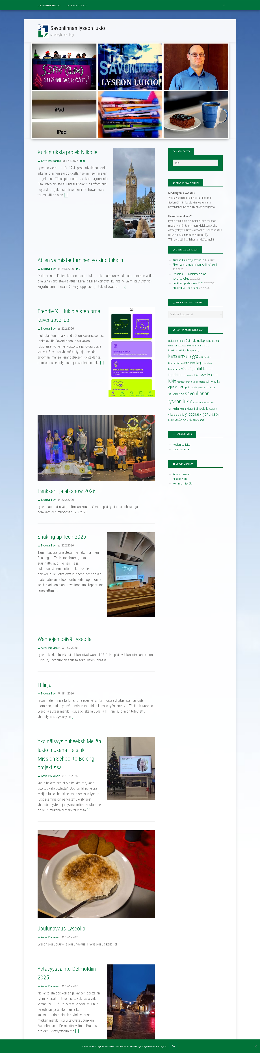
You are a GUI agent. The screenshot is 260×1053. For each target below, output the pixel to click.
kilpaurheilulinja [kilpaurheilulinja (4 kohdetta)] (176, 363)
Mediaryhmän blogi (49, 5)
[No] (255, 1046)
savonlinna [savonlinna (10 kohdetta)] (176, 395)
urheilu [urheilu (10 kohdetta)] (173, 409)
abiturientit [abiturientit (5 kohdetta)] (179, 341)
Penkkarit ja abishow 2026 (67, 470)
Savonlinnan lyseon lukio (78, 28)
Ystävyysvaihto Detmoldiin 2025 (73, 918)
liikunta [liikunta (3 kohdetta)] (190, 376)
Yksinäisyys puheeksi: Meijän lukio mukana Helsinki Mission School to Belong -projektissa (71, 714)
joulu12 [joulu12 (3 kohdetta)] (201, 351)
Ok (173, 1046)
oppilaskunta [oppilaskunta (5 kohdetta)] (190, 388)
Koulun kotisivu (181, 445)
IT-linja (44, 648)
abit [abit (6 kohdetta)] (170, 341)
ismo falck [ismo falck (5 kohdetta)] (203, 346)
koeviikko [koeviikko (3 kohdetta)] (208, 364)
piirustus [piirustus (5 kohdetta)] (210, 388)
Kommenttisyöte (182, 484)
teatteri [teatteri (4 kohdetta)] (210, 403)
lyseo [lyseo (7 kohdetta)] (203, 376)
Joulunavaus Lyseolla (61, 878)
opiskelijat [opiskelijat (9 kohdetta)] (175, 387)
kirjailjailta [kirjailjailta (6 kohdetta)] (190, 363)
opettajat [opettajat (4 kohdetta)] (200, 382)
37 (51, 1003)
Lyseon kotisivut (77, 5)
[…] (66, 195)
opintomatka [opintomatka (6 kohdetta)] (212, 382)
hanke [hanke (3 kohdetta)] (170, 346)
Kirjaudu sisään (181, 474)
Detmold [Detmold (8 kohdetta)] (190, 341)
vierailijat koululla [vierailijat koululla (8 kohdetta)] (197, 409)
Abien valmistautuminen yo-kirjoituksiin (80, 254)
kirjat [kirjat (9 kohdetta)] (200, 363)
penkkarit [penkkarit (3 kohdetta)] (201, 388)
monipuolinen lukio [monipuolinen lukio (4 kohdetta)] (186, 382)
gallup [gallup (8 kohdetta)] (201, 341)
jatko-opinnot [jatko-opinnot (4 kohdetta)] (191, 350)
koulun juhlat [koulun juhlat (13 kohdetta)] (191, 368)
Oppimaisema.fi (182, 449)
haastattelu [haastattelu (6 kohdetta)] (212, 341)
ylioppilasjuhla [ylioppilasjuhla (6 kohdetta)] (176, 415)
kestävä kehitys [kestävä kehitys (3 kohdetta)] (204, 357)
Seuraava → (64, 1003)
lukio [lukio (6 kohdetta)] (196, 376)
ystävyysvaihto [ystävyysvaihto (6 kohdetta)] (183, 420)
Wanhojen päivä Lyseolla (65, 602)
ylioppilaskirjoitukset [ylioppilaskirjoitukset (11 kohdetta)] (201, 415)
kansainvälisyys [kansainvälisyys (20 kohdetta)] (183, 356)
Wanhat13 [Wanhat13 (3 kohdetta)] (213, 409)
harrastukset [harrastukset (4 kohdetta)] (180, 346)
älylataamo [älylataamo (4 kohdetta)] (198, 420)
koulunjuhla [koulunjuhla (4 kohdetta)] (174, 369)
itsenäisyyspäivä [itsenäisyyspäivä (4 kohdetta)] (176, 350)
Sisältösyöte (180, 479)
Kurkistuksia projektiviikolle (67, 152)
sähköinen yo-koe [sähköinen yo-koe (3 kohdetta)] (199, 403)
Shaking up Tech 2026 (62, 516)
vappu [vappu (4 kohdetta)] (183, 409)
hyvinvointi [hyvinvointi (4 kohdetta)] (192, 346)
